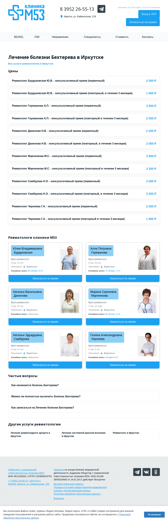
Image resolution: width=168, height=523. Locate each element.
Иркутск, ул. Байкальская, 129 (80, 16)
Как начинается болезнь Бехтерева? (35, 385)
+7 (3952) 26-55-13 (18, 480)
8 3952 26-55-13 (77, 9)
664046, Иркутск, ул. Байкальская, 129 (28, 484)
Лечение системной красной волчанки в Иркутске (83, 434)
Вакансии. (59, 498)
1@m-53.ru (35, 480)
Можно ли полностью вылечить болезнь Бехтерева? (46, 396)
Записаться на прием (45, 278)
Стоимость (122, 37)
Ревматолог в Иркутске (126, 433)
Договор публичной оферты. (69, 484)
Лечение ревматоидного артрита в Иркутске (30, 434)
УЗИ (36, 37)
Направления (60, 37)
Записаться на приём (143, 22)
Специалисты (92, 37)
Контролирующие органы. (77, 490)
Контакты (147, 37)
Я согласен (154, 514)
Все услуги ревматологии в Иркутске (30, 63)
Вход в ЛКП (149, 14)
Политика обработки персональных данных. (77, 494)
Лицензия (59, 469)
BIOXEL (19, 37)
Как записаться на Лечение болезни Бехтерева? (42, 407)
